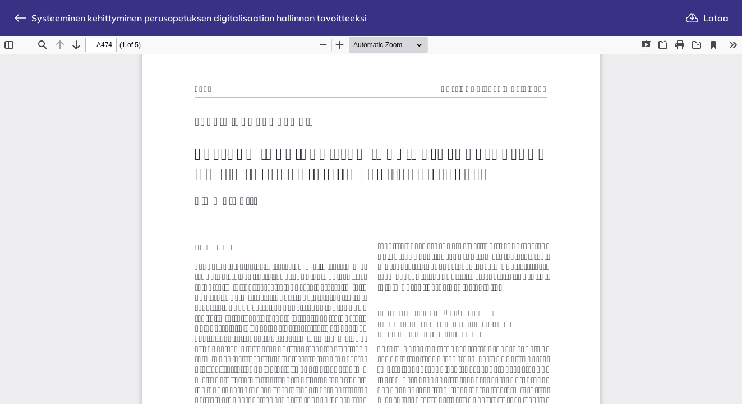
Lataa (707, 18)
